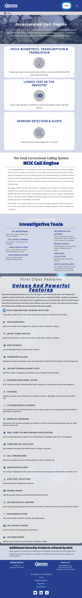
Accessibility (41, 587)
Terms (41, 577)
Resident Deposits (41, 580)
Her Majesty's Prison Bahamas (41, 574)
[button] (74, 5)
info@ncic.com (67, 565)
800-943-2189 (67, 567)
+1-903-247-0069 (68, 569)
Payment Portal (66, 6)
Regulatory (41, 584)
